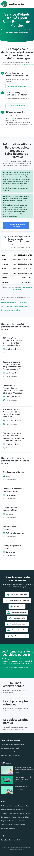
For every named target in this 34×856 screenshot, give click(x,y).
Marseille (9, 806)
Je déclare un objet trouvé (16, 106)
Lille (10, 813)
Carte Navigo (17, 840)
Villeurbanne (11, 821)
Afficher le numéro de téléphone (16, 225)
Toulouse (21, 806)
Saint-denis (21, 821)
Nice (27, 806)
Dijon (27, 817)
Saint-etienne (5, 817)
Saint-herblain (22, 303)
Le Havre (28, 813)
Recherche (17, 752)
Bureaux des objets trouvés (10, 748)
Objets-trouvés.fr (27, 65)
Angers (3, 821)
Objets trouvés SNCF (22, 787)
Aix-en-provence (19, 824)
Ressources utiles (7, 752)
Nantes (3, 303)
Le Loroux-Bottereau (21, 306)
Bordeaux (4, 813)
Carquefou (9, 306)
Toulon (14, 817)
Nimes (10, 824)
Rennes (15, 813)
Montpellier (20, 810)
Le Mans (4, 824)
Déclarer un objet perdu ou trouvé (12, 744)
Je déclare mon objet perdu (17, 86)
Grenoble (21, 817)
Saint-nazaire (11, 303)
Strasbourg (11, 810)
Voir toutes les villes (8, 828)
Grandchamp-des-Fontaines (10, 310)
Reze (2, 306)
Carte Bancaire (6, 840)
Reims (22, 813)
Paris (2, 806)
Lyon (15, 806)
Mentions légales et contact (10, 756)
